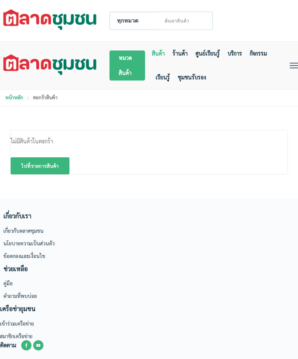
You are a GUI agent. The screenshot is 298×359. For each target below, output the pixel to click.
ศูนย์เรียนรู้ (207, 53)
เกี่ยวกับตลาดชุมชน (23, 230)
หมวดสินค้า (125, 65)
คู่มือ (8, 283)
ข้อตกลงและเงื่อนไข (24, 256)
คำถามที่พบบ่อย (20, 295)
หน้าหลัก (14, 97)
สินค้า (158, 53)
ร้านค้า (179, 53)
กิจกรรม (258, 53)
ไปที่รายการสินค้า (40, 166)
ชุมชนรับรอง (192, 77)
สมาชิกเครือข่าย (16, 336)
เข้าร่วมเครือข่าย (17, 323)
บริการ (235, 53)
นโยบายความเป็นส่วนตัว (29, 243)
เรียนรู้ (162, 77)
